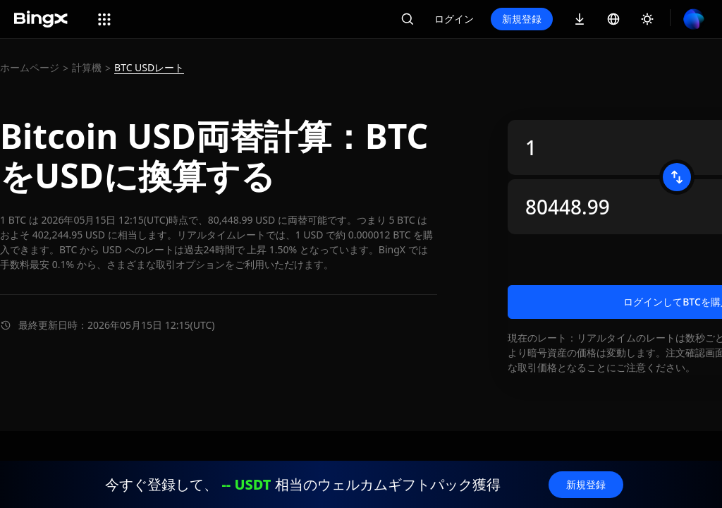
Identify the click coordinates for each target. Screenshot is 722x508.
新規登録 (522, 18)
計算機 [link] (87, 67)
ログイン (454, 18)
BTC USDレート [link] (149, 67)
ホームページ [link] (29, 67)
